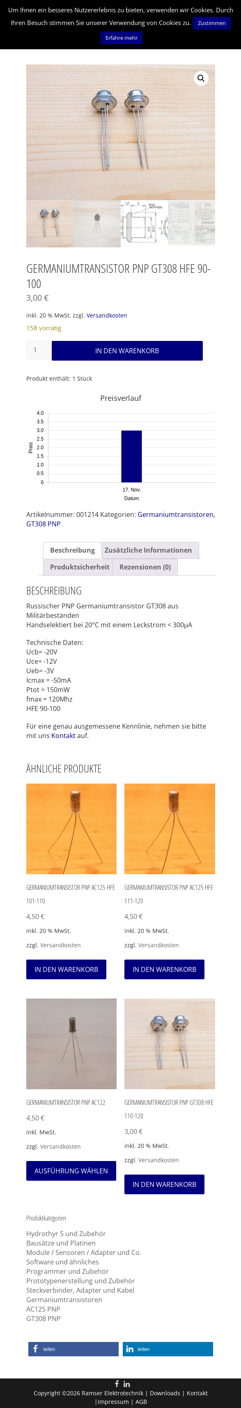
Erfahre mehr (122, 37)
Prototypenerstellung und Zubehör (80, 1280)
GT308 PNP (43, 523)
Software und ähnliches (62, 1261)
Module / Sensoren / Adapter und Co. (83, 1252)
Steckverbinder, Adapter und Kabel (80, 1290)
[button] (201, 78)
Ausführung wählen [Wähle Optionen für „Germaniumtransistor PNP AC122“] (71, 1170)
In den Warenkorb (127, 350)
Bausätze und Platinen (61, 1243)
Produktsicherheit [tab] (80, 566)
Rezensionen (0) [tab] (145, 566)
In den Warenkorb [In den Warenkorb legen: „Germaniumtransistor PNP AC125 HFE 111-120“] (164, 969)
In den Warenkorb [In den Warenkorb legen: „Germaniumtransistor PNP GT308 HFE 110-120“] (164, 1184)
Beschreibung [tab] (72, 550)
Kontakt (63, 735)
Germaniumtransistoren (175, 514)
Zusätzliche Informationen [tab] (148, 550)
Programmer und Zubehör (67, 1271)
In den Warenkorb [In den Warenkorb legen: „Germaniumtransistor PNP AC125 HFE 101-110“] (66, 969)
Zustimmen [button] (212, 23)
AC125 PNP (43, 1309)
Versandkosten (107, 315)
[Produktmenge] (38, 350)
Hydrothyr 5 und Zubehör (66, 1233)
